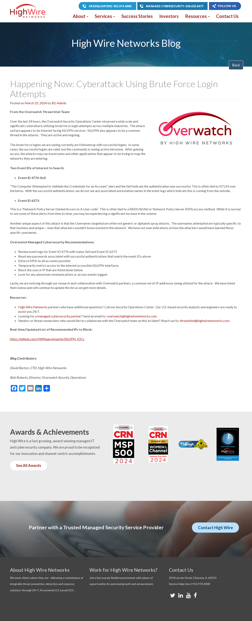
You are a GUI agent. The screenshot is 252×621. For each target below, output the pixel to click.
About (80, 16)
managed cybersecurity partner (59, 316)
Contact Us (227, 16)
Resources (197, 16)
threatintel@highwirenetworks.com (204, 321)
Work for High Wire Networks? (123, 570)
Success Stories (137, 16)
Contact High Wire (215, 527)
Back (236, 65)
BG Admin (59, 103)
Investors (169, 16)
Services (105, 16)
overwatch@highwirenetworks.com (132, 316)
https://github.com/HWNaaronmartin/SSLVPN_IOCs (47, 339)
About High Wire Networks (39, 570)
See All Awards (28, 465)
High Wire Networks (32, 307)
